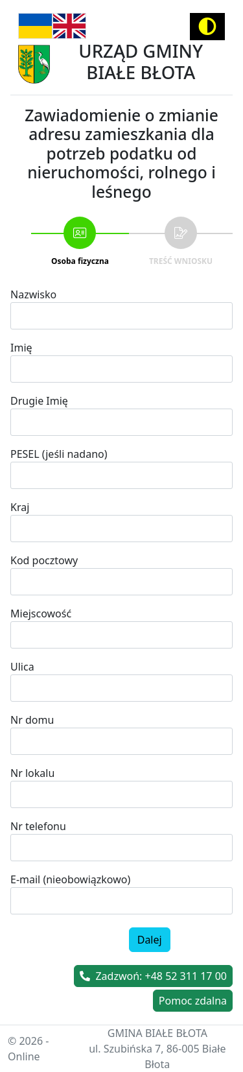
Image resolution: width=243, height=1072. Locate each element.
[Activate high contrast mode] (207, 26)
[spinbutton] (121, 847)
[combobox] (121, 635)
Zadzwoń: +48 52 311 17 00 (153, 976)
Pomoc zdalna (193, 1001)
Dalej (149, 940)
